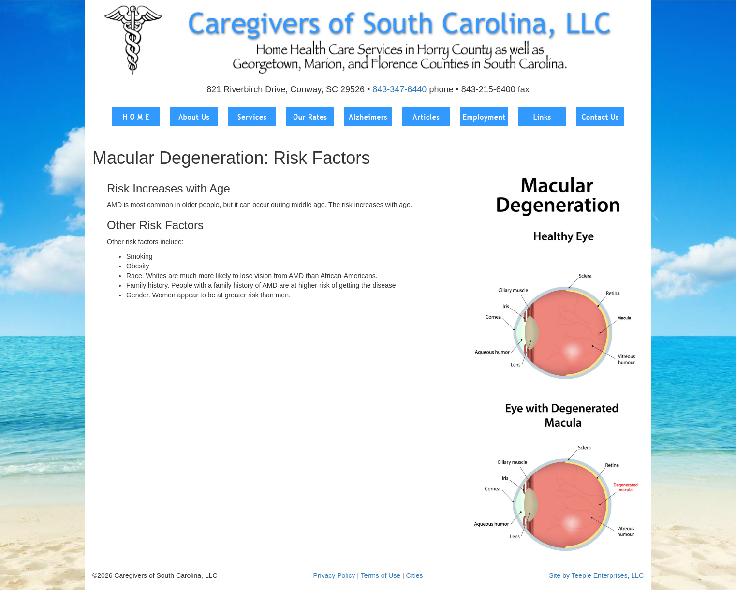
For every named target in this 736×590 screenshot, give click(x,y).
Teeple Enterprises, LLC (608, 575)
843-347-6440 (399, 89)
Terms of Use (380, 575)
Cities (414, 575)
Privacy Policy (334, 575)
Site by (559, 575)
